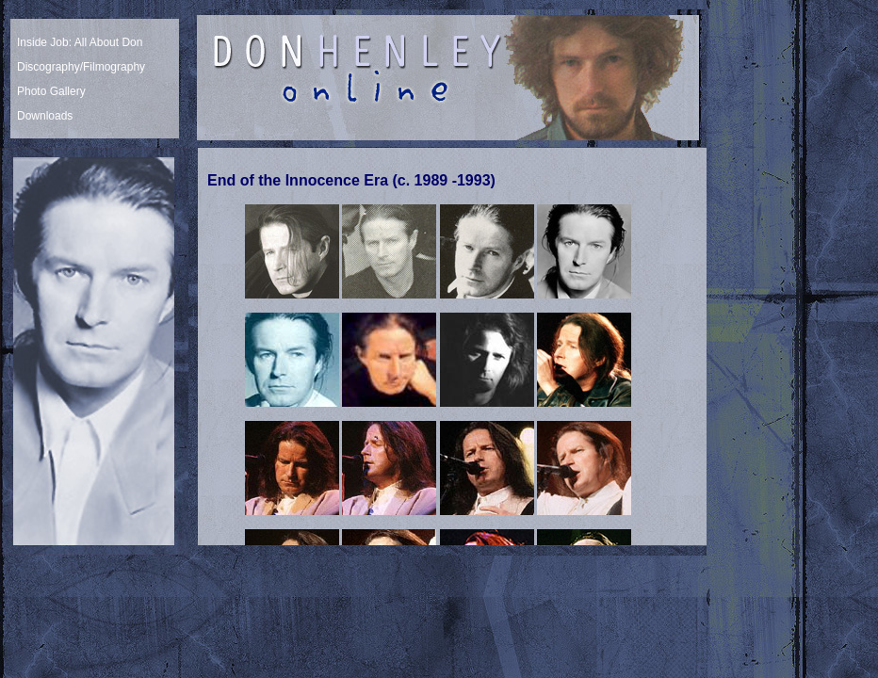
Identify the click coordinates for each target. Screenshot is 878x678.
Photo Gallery (51, 91)
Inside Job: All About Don (79, 42)
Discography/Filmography (81, 66)
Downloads (45, 115)
